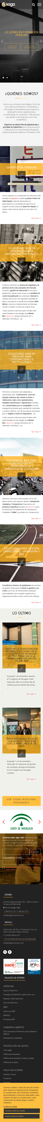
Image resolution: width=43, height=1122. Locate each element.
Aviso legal (7, 1050)
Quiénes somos (9, 1074)
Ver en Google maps (11, 907)
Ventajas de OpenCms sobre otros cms (19, 994)
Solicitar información (30, 47)
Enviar (35, 852)
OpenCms (10, 316)
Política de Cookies (10, 1062)
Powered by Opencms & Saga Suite (27, 1114)
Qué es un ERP (9, 1011)
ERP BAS (6, 1015)
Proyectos (7, 1078)
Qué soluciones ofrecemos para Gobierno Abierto (20, 1032)
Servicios (6, 1082)
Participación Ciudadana (12, 1038)
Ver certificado (34, 966)
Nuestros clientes (10, 1086)
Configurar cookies (32, 1112)
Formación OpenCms (12, 47)
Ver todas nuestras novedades (21, 801)
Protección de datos (15, 1045)
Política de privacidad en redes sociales (18, 1058)
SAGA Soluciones (13, 1070)
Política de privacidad (11, 1054)
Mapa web (18, 1112)
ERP (5, 1007)
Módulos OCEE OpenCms (13, 998)
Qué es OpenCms (10, 990)
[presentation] (19, 876)
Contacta (6, 1090)
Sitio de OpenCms (10, 1002)
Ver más (36, 218)
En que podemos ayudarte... (12, 857)
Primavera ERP (9, 1019)
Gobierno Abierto (13, 1027)
